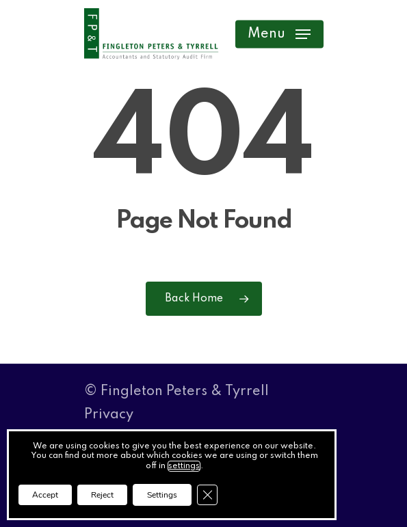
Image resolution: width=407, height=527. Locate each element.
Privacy (108, 415)
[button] (279, 34)
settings (184, 466)
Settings (162, 494)
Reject (102, 494)
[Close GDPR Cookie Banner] (207, 495)
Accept (45, 494)
